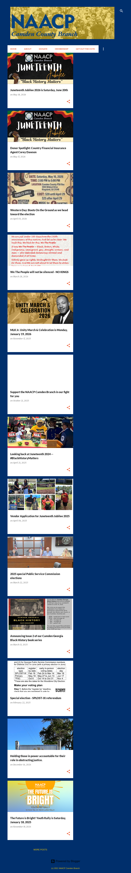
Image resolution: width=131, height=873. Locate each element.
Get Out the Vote (85, 49)
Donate (43, 49)
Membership (61, 49)
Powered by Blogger (65, 861)
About (27, 49)
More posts (40, 850)
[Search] (121, 11)
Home (13, 49)
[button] (68, 101)
